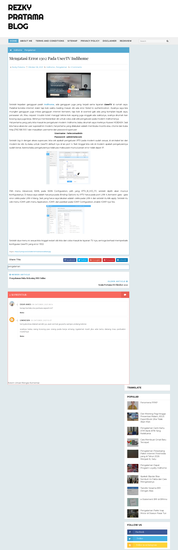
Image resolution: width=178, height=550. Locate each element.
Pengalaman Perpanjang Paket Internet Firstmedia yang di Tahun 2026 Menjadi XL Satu (152, 117)
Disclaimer (111, 41)
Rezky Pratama (146, 270)
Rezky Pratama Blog (27, 17)
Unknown (26, 324)
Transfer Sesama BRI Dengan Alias (149, 152)
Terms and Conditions (51, 41)
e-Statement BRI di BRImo (152, 162)
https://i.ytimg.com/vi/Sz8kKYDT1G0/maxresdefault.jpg (34, 262)
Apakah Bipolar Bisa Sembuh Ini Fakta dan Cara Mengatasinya (152, 142)
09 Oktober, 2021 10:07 (42, 324)
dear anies (26, 308)
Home (14, 41)
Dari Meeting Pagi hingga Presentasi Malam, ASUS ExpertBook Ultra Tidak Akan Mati (151, 80)
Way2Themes (81, 485)
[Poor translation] (10, 509)
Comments (77, 67)
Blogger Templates (114, 485)
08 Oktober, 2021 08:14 (43, 308)
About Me (28, 41)
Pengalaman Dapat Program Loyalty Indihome (152, 129)
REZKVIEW (127, 41)
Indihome (49, 105)
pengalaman (31, 50)
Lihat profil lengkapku (136, 289)
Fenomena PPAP (147, 65)
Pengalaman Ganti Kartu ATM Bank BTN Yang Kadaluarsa (151, 93)
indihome (19, 50)
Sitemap (74, 41)
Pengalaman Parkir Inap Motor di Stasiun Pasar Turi (152, 174)
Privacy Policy (91, 41)
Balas (23, 317)
